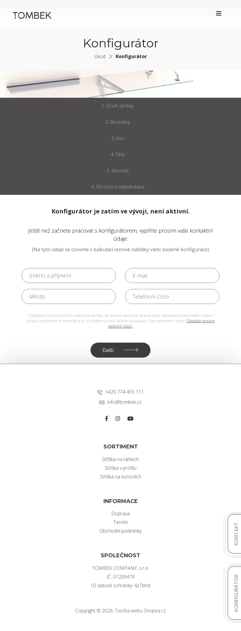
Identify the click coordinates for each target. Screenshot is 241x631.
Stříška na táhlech (120, 459)
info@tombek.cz (120, 402)
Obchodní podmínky (120, 531)
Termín (120, 522)
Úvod (100, 56)
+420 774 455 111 (120, 391)
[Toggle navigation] (218, 13)
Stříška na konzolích (120, 476)
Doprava (120, 513)
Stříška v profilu (120, 468)
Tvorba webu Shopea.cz (140, 610)
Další (108, 350)
